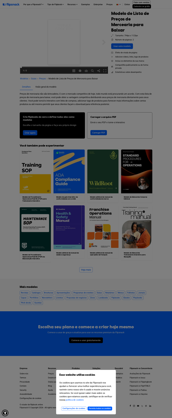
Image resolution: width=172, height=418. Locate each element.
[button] (5, 413)
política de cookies (75, 400)
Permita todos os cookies (100, 408)
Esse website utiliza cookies (86, 376)
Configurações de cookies (73, 408)
